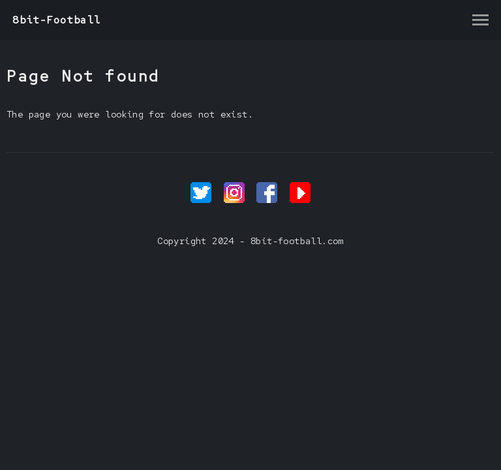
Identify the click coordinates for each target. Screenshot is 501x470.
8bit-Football (56, 20)
